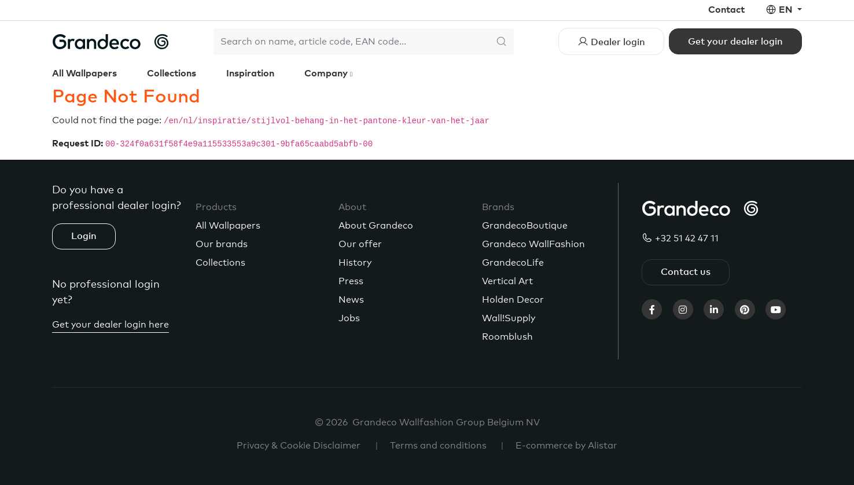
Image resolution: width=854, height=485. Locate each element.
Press (350, 281)
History (354, 262)
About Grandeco (375, 225)
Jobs (349, 318)
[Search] (351, 41)
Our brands (222, 244)
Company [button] (327, 73)
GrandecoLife (513, 262)
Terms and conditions (438, 445)
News (351, 299)
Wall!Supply (508, 318)
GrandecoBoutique (525, 225)
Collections (171, 73)
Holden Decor (513, 299)
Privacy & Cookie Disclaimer (298, 445)
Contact (726, 9)
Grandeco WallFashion (533, 244)
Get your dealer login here (110, 324)
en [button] (787, 9)
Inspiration (250, 73)
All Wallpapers (84, 73)
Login (84, 236)
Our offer (360, 244)
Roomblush (507, 336)
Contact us (686, 272)
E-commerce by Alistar (566, 445)
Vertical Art (507, 281)
